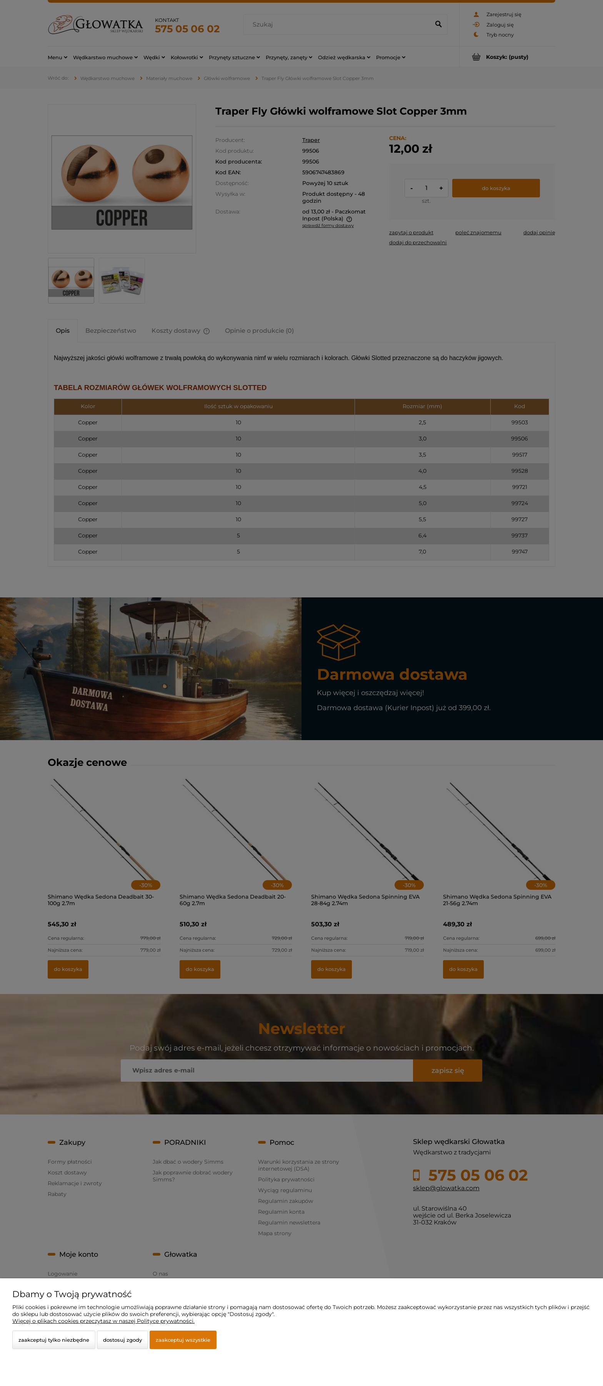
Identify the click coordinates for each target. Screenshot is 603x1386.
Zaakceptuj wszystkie (183, 1340)
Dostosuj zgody (122, 1340)
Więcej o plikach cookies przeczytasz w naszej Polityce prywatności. (103, 1321)
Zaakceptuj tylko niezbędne (53, 1340)
